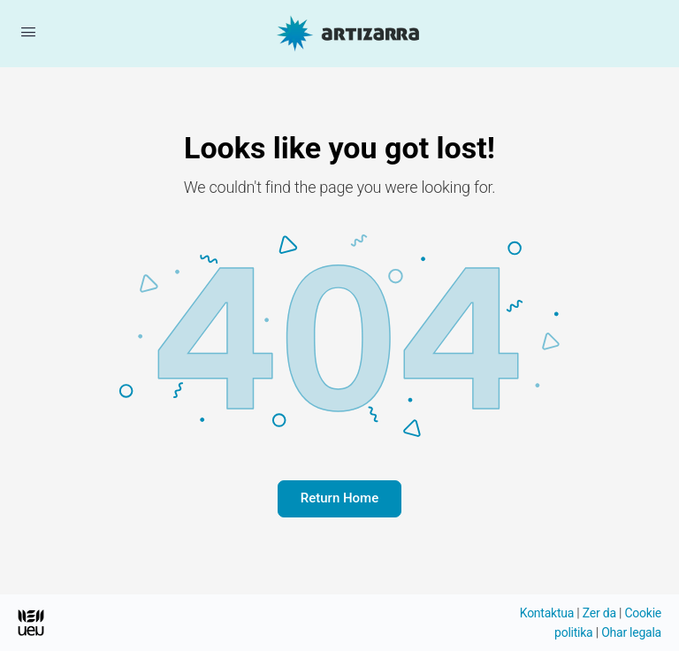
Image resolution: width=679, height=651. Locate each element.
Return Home (339, 498)
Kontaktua (547, 613)
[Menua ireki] (28, 32)
